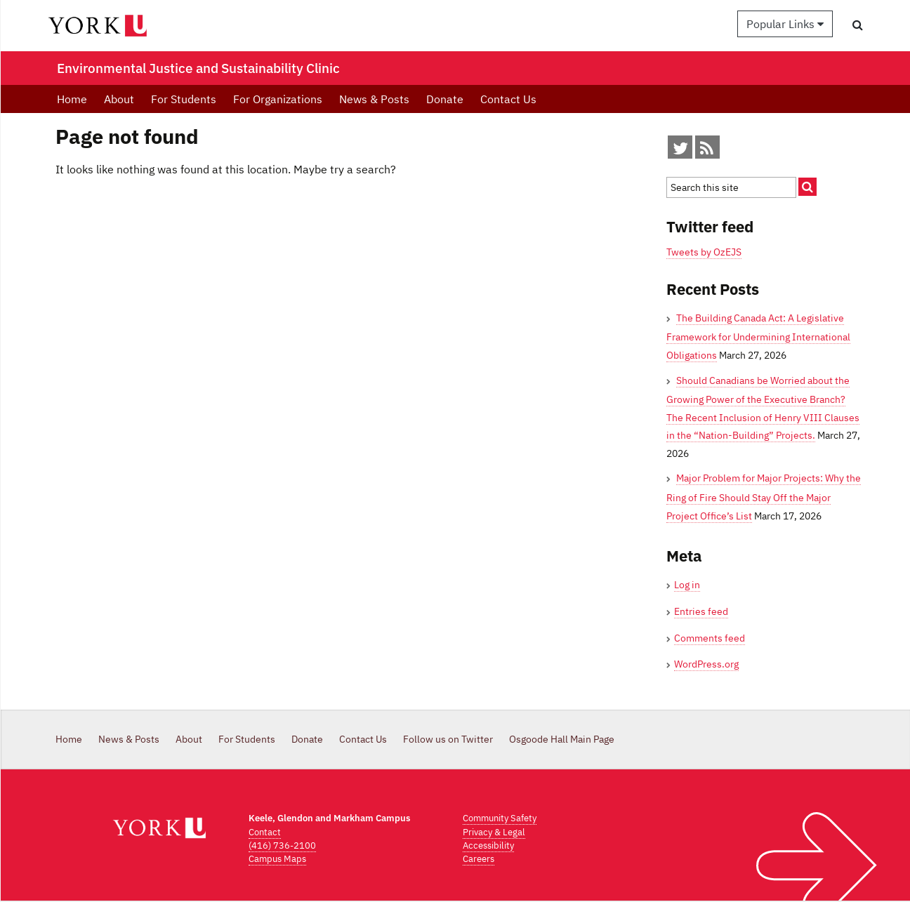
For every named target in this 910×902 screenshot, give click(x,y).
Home (72, 99)
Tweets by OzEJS (703, 252)
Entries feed (701, 611)
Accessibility (488, 845)
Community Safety (499, 818)
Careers (478, 859)
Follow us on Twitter (448, 739)
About (119, 99)
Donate (444, 99)
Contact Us (508, 99)
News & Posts (374, 99)
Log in (687, 584)
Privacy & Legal (494, 832)
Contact (265, 832)
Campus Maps (277, 859)
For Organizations (277, 99)
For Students (183, 99)
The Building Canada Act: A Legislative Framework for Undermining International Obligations (758, 337)
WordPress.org (706, 664)
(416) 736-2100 (282, 845)
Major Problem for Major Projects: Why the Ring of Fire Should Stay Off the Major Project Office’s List (763, 497)
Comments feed (709, 638)
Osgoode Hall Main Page (561, 739)
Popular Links (785, 24)
